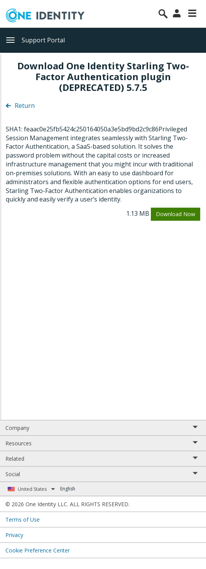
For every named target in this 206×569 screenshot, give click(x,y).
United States (36, 489)
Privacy (14, 535)
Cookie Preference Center (37, 550)
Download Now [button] (175, 214)
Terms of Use (22, 519)
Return (20, 105)
